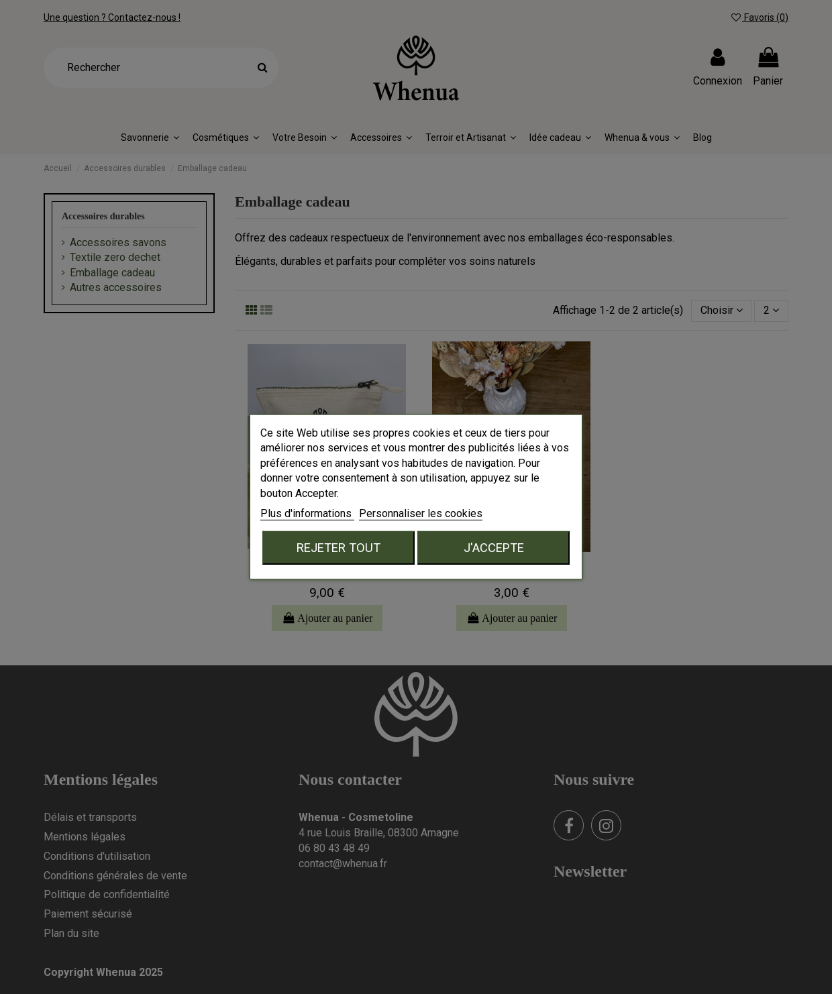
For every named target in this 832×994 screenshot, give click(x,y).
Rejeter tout (338, 548)
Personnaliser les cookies (420, 513)
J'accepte (494, 548)
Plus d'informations (307, 513)
